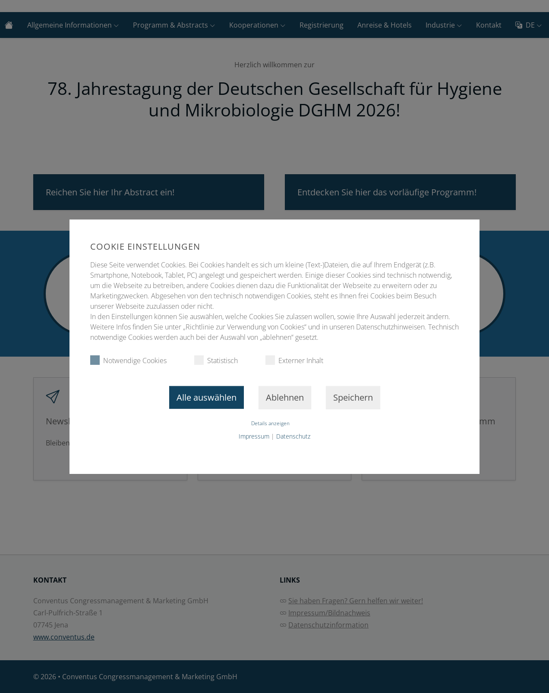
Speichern (353, 397)
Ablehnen (285, 397)
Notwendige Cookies (128, 360)
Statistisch (216, 360)
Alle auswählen (207, 397)
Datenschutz (293, 436)
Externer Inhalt (294, 360)
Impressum (254, 436)
